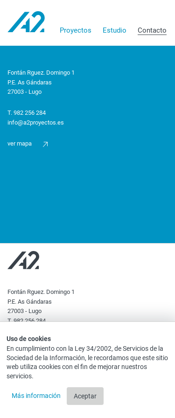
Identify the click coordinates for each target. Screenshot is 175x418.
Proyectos (75, 30)
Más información (37, 395)
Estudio (114, 30)
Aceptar (85, 396)
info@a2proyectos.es (35, 122)
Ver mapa (27, 143)
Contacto (152, 30)
